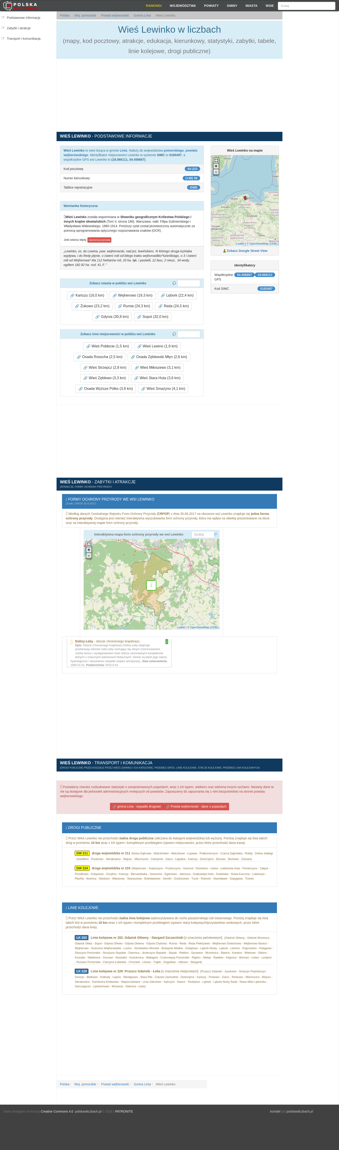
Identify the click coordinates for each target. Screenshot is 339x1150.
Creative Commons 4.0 (57, 1111)
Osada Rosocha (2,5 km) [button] (99, 357)
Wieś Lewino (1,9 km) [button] (157, 346)
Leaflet (240, 243)
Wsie (270, 5)
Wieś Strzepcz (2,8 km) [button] (104, 368)
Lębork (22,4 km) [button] (177, 295)
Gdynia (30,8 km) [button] (112, 317)
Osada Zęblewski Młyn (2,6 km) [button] (159, 357)
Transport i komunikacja (23, 38)
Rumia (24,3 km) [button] (134, 306)
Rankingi (154, 5)
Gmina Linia (142, 15)
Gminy (232, 5)
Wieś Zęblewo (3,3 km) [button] (104, 378)
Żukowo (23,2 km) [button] (92, 306)
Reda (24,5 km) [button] (173, 306)
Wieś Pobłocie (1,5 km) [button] (107, 346)
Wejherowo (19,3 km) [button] (132, 295)
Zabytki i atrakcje (19, 28)
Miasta (251, 5)
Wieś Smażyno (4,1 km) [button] (163, 389)
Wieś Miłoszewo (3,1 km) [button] (157, 368)
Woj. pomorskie (84, 15)
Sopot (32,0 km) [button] (152, 317)
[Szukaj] (306, 6)
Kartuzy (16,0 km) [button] (87, 295)
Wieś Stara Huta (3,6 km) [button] (157, 378)
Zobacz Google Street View (247, 251)
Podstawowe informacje (23, 18)
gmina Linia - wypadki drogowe (136, 806)
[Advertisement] (310, 93)
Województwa (183, 5)
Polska (65, 15)
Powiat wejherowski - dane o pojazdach (196, 806)
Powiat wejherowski (114, 15)
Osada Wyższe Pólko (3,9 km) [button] (105, 389)
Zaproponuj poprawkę (99, 240)
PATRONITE (124, 1111)
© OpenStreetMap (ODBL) (263, 243)
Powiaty (211, 5)
